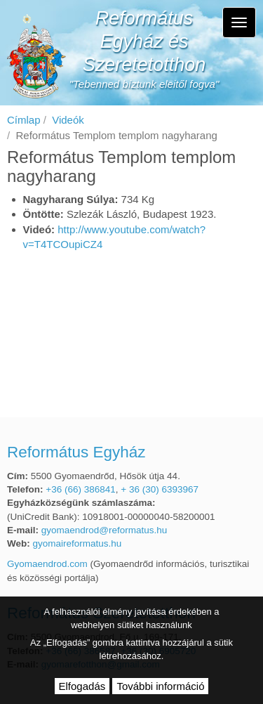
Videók (68, 120)
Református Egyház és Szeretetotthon (144, 41)
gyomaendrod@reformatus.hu (104, 530)
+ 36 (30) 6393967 (159, 489)
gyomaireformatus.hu (77, 543)
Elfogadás (82, 686)
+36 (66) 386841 (80, 489)
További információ (160, 686)
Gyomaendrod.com (47, 564)
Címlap (24, 120)
